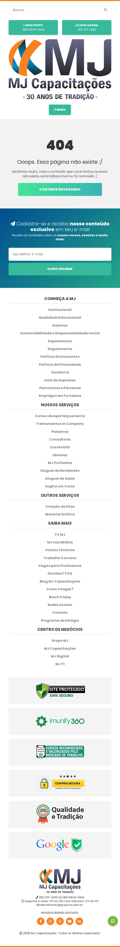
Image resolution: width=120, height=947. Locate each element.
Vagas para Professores (59, 566)
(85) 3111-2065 (86, 27)
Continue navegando (60, 189)
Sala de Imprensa (60, 380)
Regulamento (60, 349)
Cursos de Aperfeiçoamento (60, 416)
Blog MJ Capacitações (60, 581)
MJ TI (60, 664)
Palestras (60, 431)
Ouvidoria (60, 372)
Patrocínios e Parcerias (60, 388)
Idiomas (59, 455)
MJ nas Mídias (60, 542)
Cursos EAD (60, 447)
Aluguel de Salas (60, 478)
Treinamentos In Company (60, 424)
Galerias (60, 325)
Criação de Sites (60, 506)
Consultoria (60, 439)
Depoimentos (60, 341)
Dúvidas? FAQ (60, 573)
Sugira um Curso (60, 486)
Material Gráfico (60, 514)
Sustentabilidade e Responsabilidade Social (60, 333)
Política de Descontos (60, 356)
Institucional (60, 310)
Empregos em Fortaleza (60, 396)
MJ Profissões (60, 463)
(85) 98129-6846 (33, 27)
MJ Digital (60, 656)
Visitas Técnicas (60, 550)
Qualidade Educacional (60, 317)
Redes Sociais (60, 605)
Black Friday (60, 597)
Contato (60, 612)
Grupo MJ (59, 640)
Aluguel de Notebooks (60, 470)
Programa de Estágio (60, 620)
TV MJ (60, 534)
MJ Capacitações (60, 648)
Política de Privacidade (60, 364)
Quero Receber (60, 269)
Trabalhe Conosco (60, 558)
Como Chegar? (59, 589)
